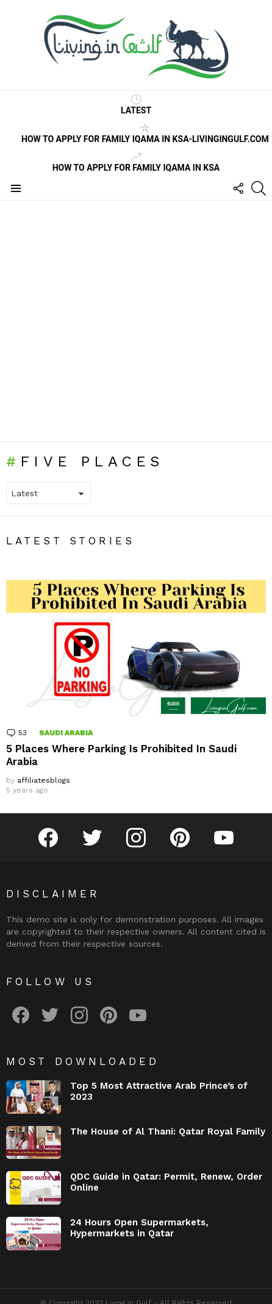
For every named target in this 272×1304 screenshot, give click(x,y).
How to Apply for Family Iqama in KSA (136, 162)
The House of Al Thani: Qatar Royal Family (167, 1131)
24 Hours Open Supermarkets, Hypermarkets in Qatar (139, 1228)
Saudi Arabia (66, 733)
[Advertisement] (114, 321)
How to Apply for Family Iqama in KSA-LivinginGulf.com (145, 133)
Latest (136, 104)
